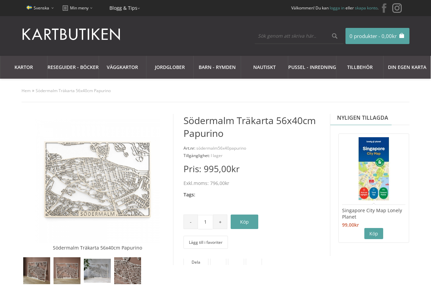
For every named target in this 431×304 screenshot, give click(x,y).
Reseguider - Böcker (73, 67)
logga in (337, 8)
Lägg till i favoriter (206, 242)
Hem (26, 90)
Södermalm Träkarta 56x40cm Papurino (73, 90)
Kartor (23, 67)
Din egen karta (407, 67)
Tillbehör (360, 67)
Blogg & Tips (123, 8)
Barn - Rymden (217, 67)
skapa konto (366, 8)
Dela (196, 262)
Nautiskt (264, 67)
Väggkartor (122, 67)
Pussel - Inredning (312, 67)
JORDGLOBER (170, 67)
